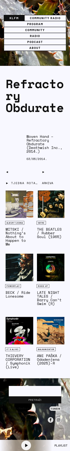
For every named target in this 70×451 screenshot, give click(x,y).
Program (35, 24)
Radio (35, 36)
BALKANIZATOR (46, 349)
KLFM (14, 18)
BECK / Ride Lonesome (18, 294)
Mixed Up (43, 286)
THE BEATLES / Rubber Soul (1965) (49, 233)
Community (35, 30)
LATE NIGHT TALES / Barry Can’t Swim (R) (49, 298)
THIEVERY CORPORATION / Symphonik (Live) (18, 361)
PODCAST (35, 42)
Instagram (58, 422)
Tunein (55, 408)
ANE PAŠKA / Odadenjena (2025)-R (49, 359)
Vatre (41, 223)
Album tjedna (15, 223)
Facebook (50, 422)
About (35, 47)
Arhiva (47, 183)
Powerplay (13, 286)
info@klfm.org (24, 423)
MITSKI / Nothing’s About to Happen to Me (16, 237)
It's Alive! (13, 349)
